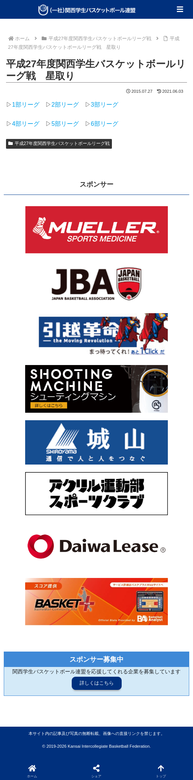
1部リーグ (25, 104)
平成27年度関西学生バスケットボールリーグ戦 (59, 143)
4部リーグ (25, 124)
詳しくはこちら (97, 683)
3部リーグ (104, 104)
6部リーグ (104, 124)
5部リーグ (65, 124)
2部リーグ (65, 104)
